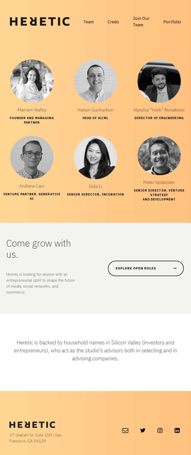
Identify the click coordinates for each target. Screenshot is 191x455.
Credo (113, 22)
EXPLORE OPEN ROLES (146, 268)
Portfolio (172, 22)
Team (88, 22)
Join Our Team (141, 21)
